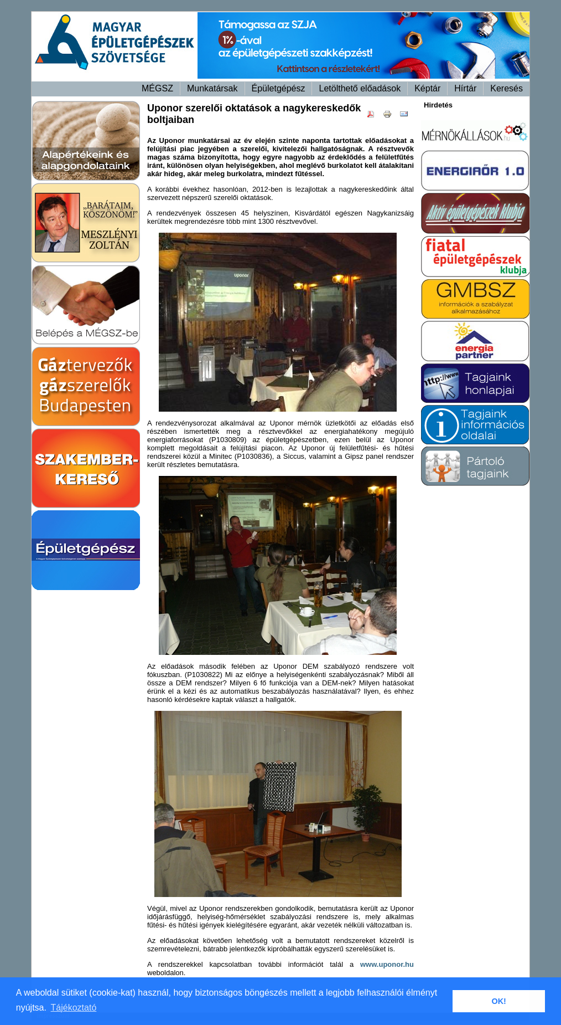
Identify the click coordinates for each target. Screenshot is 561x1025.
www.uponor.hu (387, 964)
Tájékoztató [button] (74, 1007)
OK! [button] (498, 1001)
